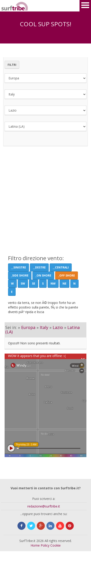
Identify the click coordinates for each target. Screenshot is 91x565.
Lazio (58, 327)
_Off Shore (66, 275)
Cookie (55, 545)
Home (35, 545)
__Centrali (61, 267)
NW (53, 283)
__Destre (39, 267)
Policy (45, 545)
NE (64, 283)
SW (23, 283)
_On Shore (43, 275)
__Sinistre (18, 267)
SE (33, 283)
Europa (28, 327)
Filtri (12, 65)
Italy (44, 327)
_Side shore (19, 275)
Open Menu (85, 6)
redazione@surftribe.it (43, 506)
